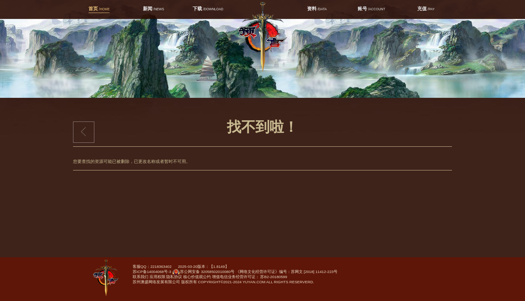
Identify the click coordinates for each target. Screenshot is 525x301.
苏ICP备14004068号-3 (152, 271)
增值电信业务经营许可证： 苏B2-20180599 (249, 277)
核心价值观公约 (197, 277)
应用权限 (157, 277)
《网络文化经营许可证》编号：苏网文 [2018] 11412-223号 (287, 271)
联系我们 (140, 277)
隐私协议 (174, 277)
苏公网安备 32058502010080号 (203, 273)
